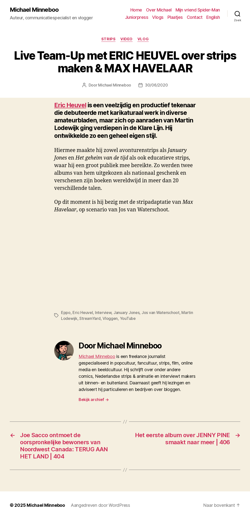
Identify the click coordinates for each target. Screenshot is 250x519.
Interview (103, 312)
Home (136, 9)
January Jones (127, 312)
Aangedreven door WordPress (100, 505)
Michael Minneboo (34, 10)
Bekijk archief (94, 399)
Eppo (66, 312)
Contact (195, 17)
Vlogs (158, 17)
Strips (108, 39)
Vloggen (110, 318)
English (213, 17)
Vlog (143, 39)
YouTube (128, 318)
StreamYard (89, 318)
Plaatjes (175, 17)
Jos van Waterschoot (160, 312)
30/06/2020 (156, 85)
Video (126, 39)
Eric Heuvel (70, 105)
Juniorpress (136, 17)
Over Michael (159, 9)
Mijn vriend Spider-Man (198, 9)
